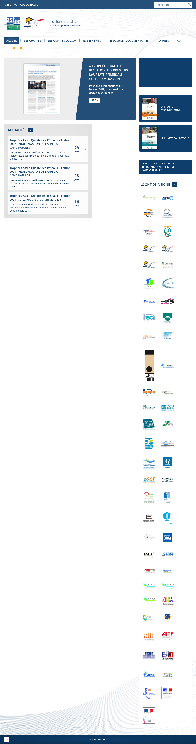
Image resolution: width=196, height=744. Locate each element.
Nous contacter (29, 5)
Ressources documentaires (129, 40)
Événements (93, 40)
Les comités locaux (62, 40)
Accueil (11, 40)
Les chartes (32, 40)
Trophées (163, 40)
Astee (7, 5)
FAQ (14, 5)
